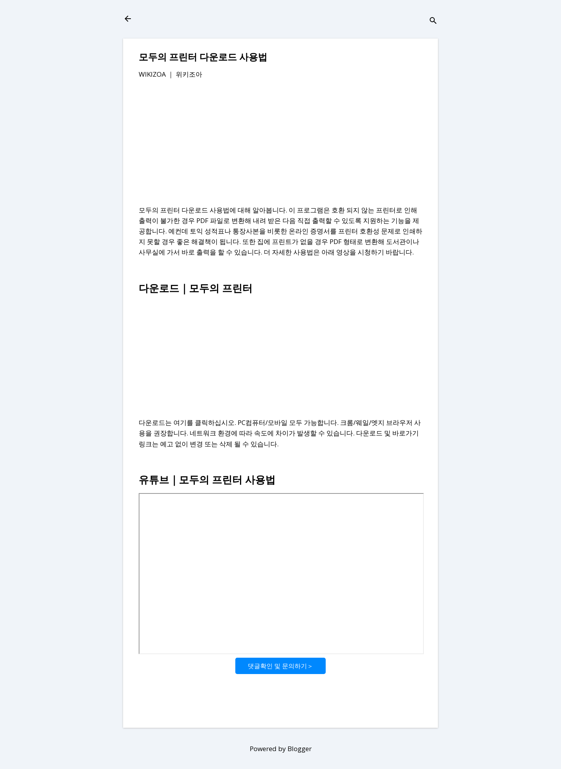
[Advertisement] (280, 143)
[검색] (433, 21)
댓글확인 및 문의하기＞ (280, 666)
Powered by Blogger (281, 748)
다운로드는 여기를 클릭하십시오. (187, 422)
